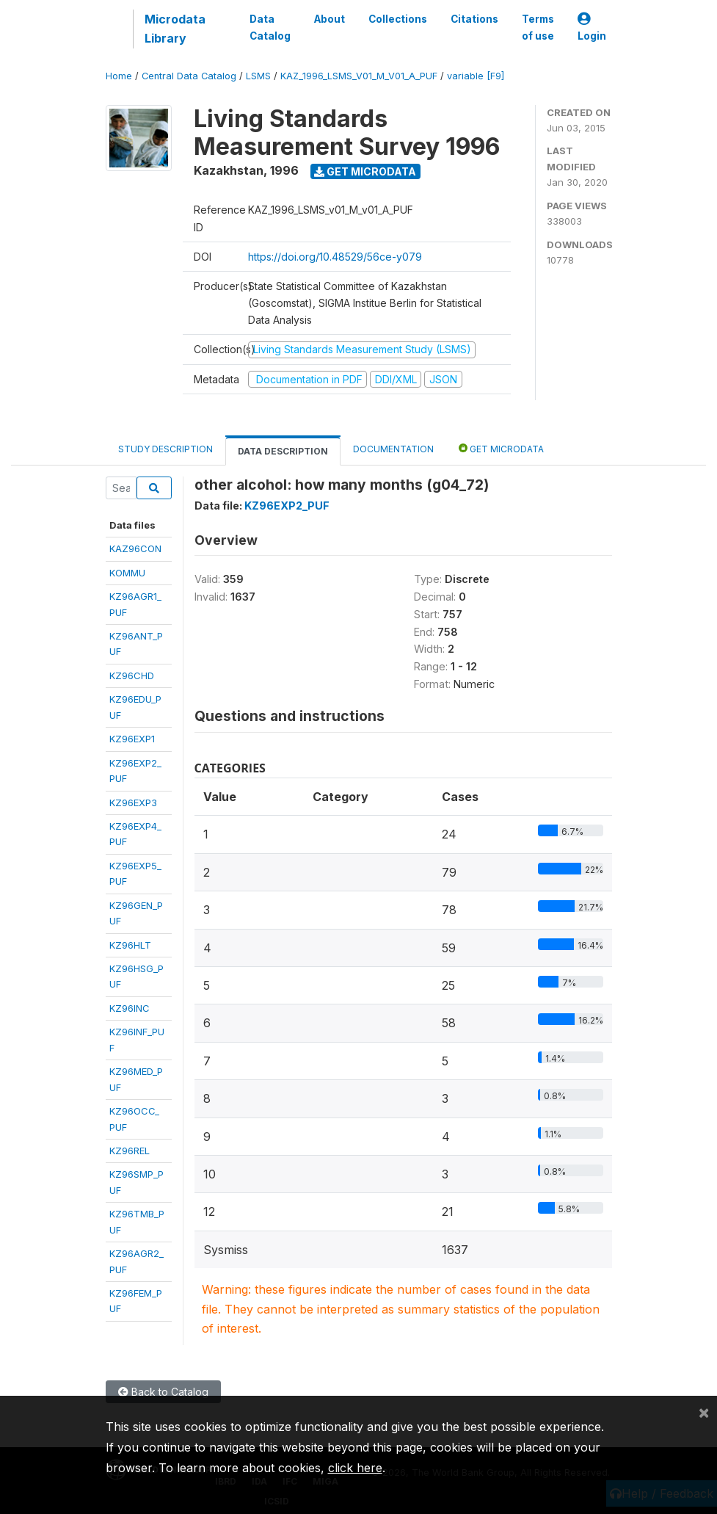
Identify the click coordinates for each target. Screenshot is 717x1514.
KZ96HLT (130, 945)
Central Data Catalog (189, 76)
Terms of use (538, 27)
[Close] (704, 1412)
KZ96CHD (131, 675)
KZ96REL (129, 1150)
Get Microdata (365, 171)
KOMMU (127, 573)
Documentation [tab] (393, 448)
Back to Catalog (163, 1392)
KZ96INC (129, 1008)
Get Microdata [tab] (501, 448)
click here (355, 1467)
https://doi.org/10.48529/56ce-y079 (335, 256)
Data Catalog (270, 27)
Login (592, 27)
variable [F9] (475, 76)
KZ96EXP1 (132, 739)
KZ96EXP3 (133, 802)
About (329, 19)
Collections (397, 19)
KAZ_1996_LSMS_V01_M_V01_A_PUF (358, 76)
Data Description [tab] (283, 451)
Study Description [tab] (165, 448)
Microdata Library (175, 29)
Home (119, 76)
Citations (474, 19)
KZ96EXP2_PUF (287, 505)
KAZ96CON (135, 548)
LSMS (258, 76)
